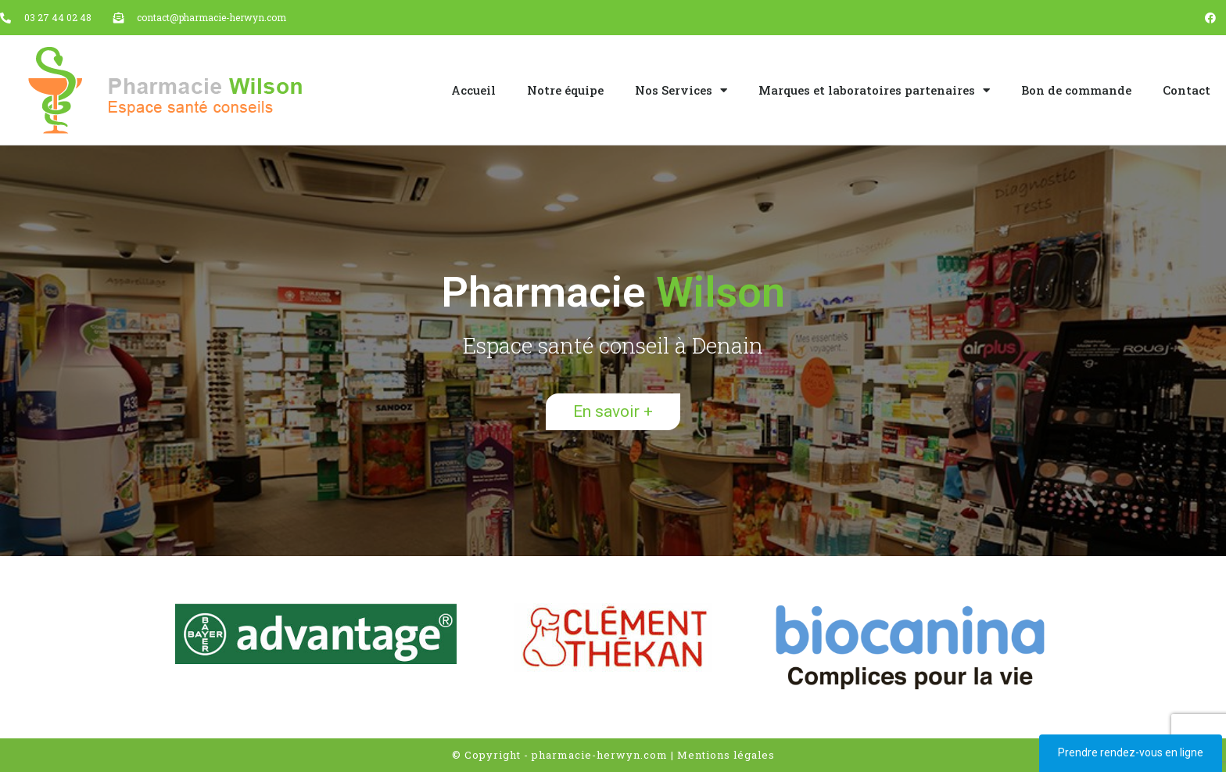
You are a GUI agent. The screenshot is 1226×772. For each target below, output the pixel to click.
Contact (1186, 90)
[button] (613, 411)
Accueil (473, 90)
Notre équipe (565, 90)
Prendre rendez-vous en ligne (1130, 752)
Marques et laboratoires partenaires (874, 90)
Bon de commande (1076, 90)
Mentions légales (726, 755)
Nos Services (681, 90)
